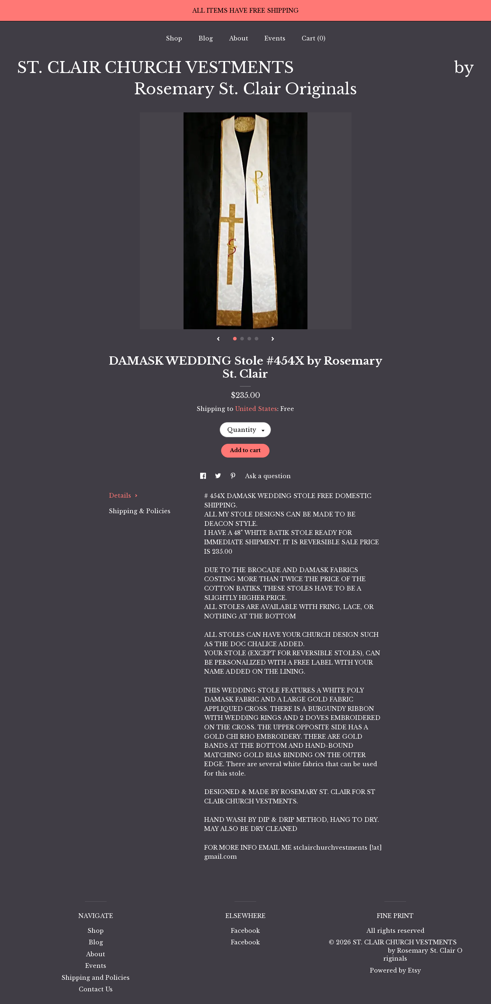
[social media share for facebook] (204, 476)
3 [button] (249, 338)
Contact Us (96, 989)
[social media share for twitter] (219, 476)
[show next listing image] (273, 339)
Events (274, 38)
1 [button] (235, 338)
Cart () (314, 38)
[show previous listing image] (218, 339)
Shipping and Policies (95, 977)
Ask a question (268, 476)
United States (256, 408)
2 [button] (242, 338)
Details (123, 495)
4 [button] (256, 338)
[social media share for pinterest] (234, 476)
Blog (205, 38)
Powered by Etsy (395, 970)
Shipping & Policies (140, 511)
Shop (174, 38)
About (238, 38)
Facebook (245, 930)
